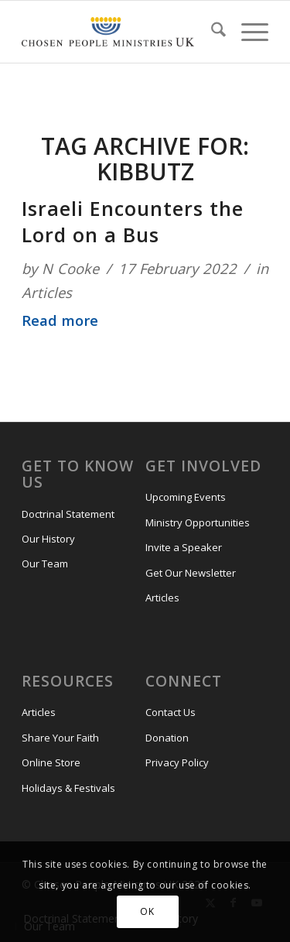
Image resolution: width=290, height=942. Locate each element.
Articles (47, 292)
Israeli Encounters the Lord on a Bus (133, 221)
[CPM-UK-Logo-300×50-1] (108, 32)
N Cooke (70, 268)
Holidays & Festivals (68, 788)
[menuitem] (211, 32)
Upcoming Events (185, 497)
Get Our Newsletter (190, 573)
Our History (48, 539)
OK (147, 911)
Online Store (51, 762)
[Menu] (247, 32)
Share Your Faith (60, 738)
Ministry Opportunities (197, 522)
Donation (167, 738)
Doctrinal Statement (68, 514)
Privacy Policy (177, 762)
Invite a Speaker (183, 547)
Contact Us (170, 712)
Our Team (45, 563)
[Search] (211, 32)
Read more (60, 320)
